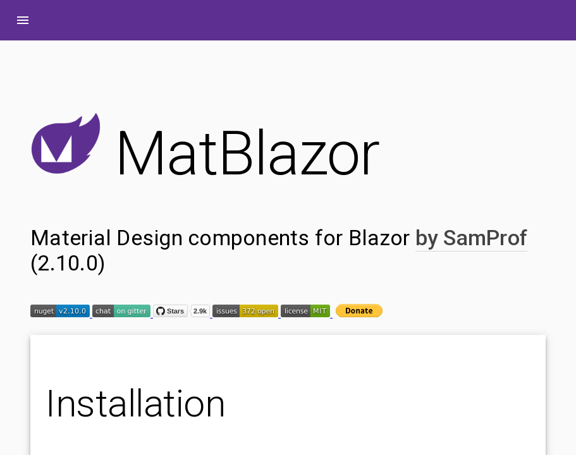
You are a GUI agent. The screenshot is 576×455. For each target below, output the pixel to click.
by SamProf (471, 237)
